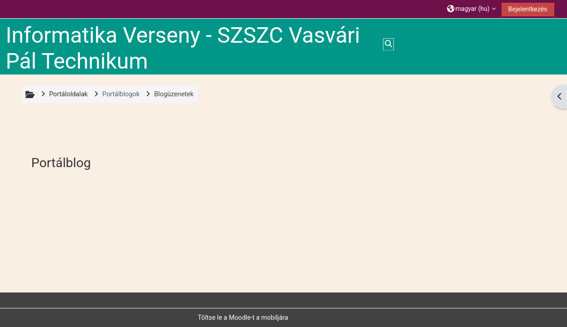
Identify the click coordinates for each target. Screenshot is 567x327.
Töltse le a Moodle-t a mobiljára (243, 317)
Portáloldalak (68, 94)
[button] (471, 8)
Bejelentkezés (527, 9)
